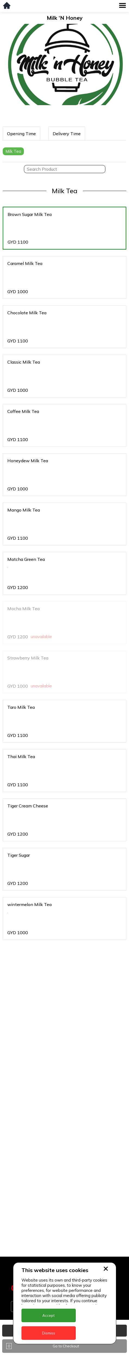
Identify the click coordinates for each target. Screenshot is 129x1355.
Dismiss (48, 1333)
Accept (48, 1315)
